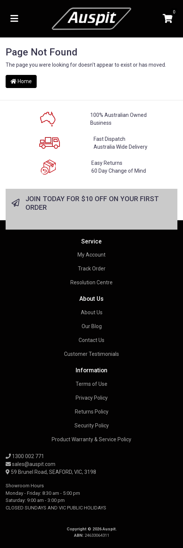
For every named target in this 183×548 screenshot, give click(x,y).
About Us (92, 312)
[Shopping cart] (167, 18)
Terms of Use (91, 384)
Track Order (92, 269)
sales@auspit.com (30, 464)
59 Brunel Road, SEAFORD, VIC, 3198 (51, 472)
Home (21, 81)
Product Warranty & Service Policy (91, 439)
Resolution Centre (91, 282)
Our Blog (92, 326)
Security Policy (91, 426)
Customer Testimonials (91, 354)
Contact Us (91, 340)
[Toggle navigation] (14, 18)
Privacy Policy (92, 398)
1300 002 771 (25, 456)
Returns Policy (92, 412)
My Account (91, 255)
